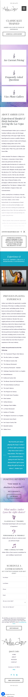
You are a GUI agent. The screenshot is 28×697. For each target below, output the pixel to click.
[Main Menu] (24, 8)
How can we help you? (8, 607)
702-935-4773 (14, 3)
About (14, 657)
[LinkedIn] (16, 675)
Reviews (14, 659)
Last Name (5, 583)
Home (14, 654)
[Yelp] (14, 675)
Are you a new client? (8, 601)
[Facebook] (11, 675)
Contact (14, 662)
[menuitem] (14, 654)
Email (4, 595)
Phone (4, 589)
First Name (5, 577)
